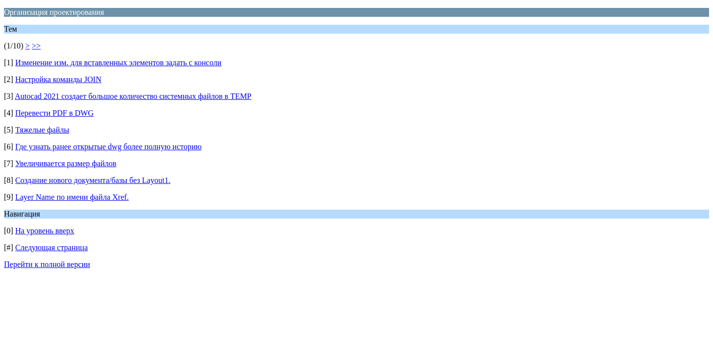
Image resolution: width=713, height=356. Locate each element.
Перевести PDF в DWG (54, 113)
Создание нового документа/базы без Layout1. (93, 180)
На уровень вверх (44, 230)
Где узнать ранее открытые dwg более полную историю (108, 146)
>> (36, 46)
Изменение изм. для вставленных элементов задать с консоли (118, 62)
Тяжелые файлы (42, 130)
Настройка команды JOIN (58, 79)
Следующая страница (51, 247)
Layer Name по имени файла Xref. (72, 197)
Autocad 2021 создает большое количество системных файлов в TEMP (133, 96)
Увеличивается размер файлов (65, 163)
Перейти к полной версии (47, 264)
